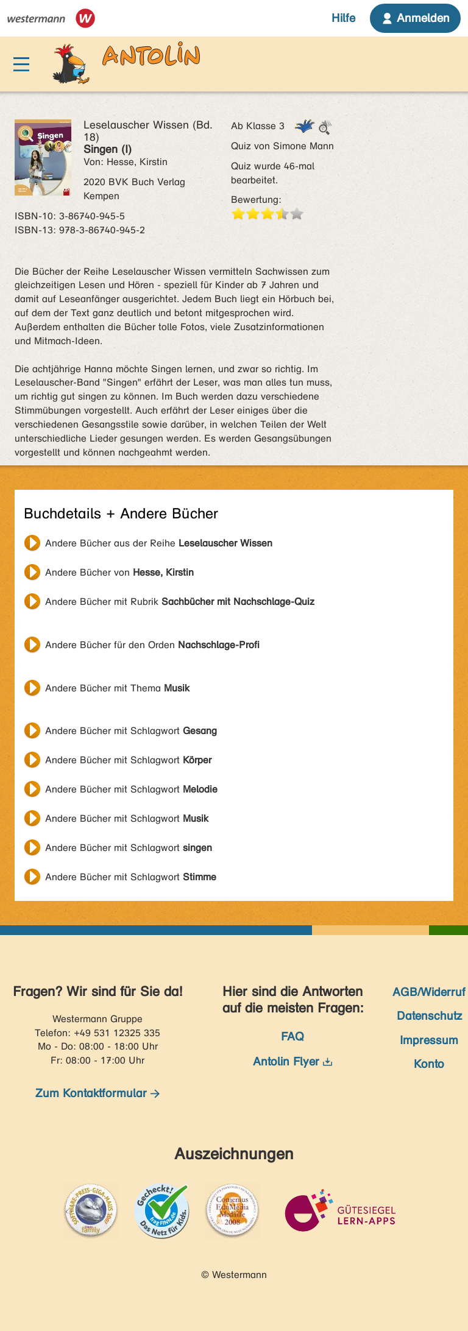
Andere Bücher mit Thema (117, 688)
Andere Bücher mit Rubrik (179, 601)
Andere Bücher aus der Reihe (158, 543)
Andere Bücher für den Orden (152, 645)
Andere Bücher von (119, 572)
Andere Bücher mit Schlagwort (131, 730)
